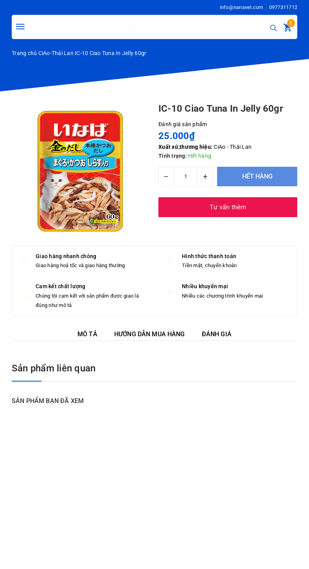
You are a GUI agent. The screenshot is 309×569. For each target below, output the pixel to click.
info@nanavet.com (241, 7)
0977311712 (283, 7)
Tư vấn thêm (228, 207)
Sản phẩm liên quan (53, 368)
